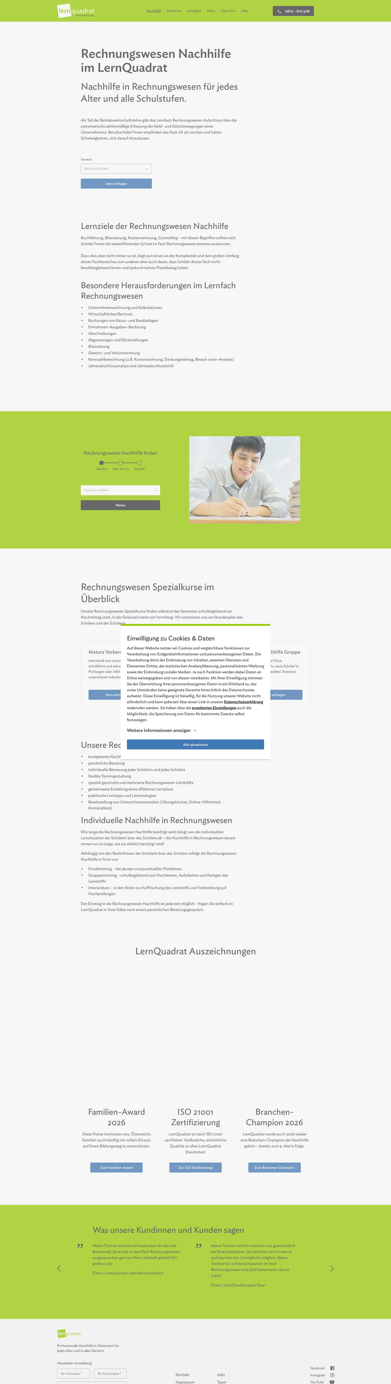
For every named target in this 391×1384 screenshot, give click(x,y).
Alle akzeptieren (195, 744)
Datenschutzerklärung (243, 701)
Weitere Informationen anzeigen (159, 730)
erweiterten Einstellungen (214, 707)
